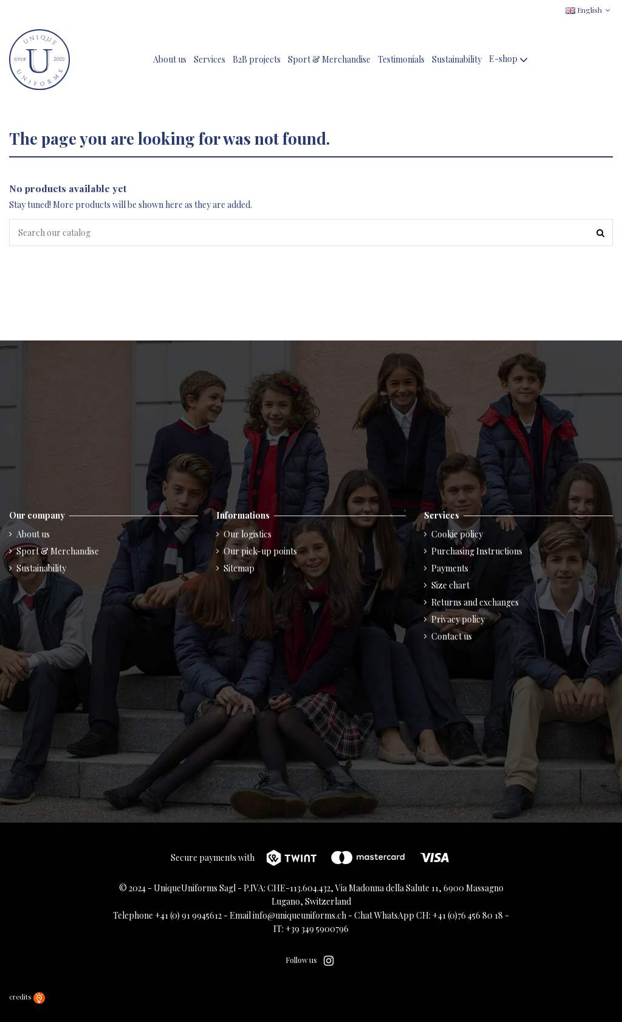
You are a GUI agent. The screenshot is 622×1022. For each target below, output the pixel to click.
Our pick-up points (260, 551)
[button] (509, 60)
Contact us (451, 636)
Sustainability (41, 568)
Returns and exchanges (475, 602)
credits (27, 996)
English (589, 10)
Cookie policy (457, 534)
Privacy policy (458, 619)
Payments (449, 568)
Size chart (450, 585)
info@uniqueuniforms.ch (299, 915)
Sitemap (239, 568)
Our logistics (248, 534)
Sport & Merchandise (57, 551)
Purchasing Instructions (476, 551)
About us (33, 534)
